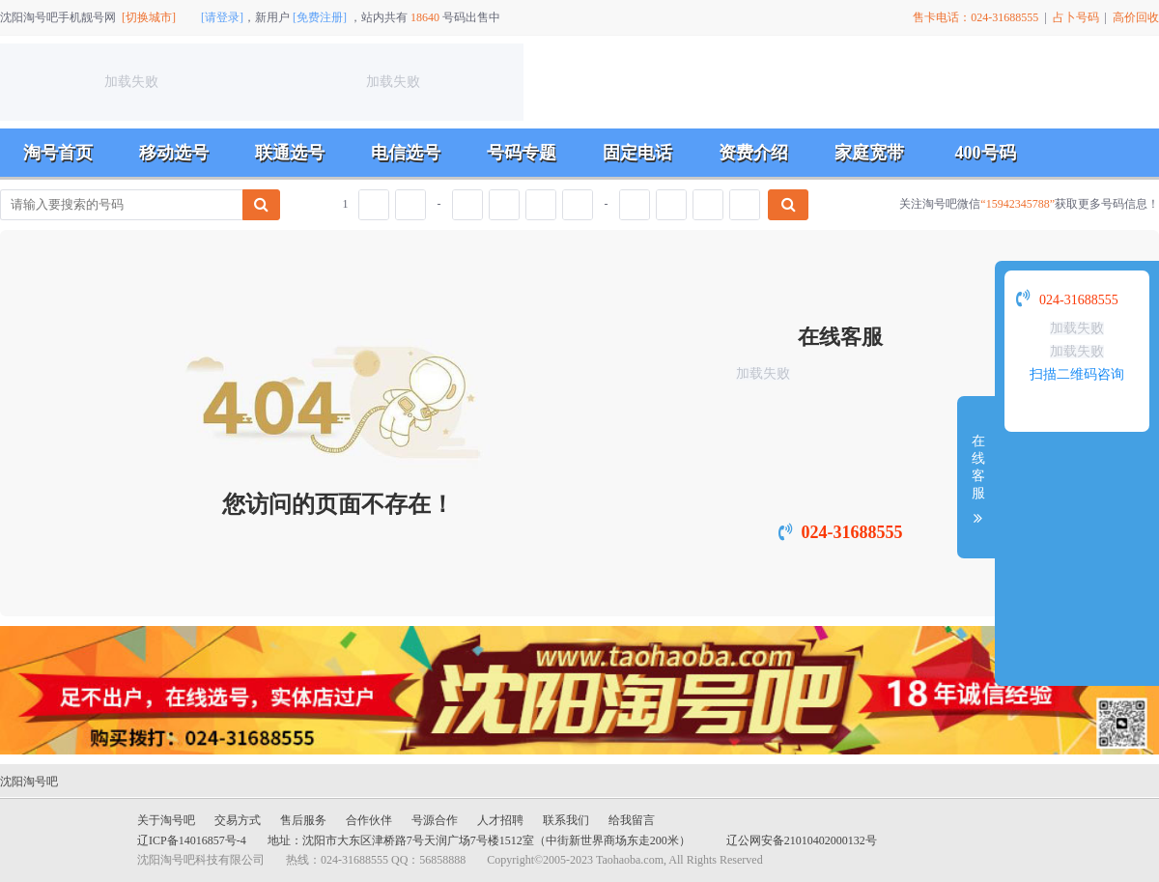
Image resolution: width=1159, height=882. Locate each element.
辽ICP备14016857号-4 (191, 840)
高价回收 (1136, 17)
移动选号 (174, 152)
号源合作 (434, 820)
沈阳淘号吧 (29, 781)
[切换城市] (149, 17)
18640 (424, 17)
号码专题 (521, 152)
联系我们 (566, 820)
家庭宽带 (869, 152)
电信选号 (405, 152)
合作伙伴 (369, 820)
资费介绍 (753, 152)
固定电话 (637, 152)
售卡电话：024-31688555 (975, 17)
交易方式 (237, 820)
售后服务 (303, 820)
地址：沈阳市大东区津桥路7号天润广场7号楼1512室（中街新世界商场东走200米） (479, 840)
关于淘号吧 (166, 820)
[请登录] (222, 17)
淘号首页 (58, 152)
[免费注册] (320, 17)
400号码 (985, 152)
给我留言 (631, 820)
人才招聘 (500, 820)
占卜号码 (1076, 17)
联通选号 (290, 152)
